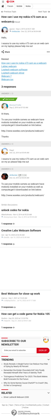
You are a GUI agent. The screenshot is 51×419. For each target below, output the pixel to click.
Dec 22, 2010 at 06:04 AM (31, 31)
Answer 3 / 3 (7, 169)
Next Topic (42, 12)
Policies (25, 407)
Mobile (19, 6)
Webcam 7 (6, 76)
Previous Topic (10, 12)
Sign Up (5, 405)
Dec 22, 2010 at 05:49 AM (19, 153)
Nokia (28, 6)
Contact (46, 405)
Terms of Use (19, 405)
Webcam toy (7, 79)
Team (11, 405)
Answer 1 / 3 (7, 93)
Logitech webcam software (14, 69)
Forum (10, 6)
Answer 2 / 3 (7, 144)
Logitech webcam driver (12, 73)
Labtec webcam (9, 66)
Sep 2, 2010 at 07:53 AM (19, 107)
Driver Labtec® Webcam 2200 (16, 397)
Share (7, 52)
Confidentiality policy (34, 405)
